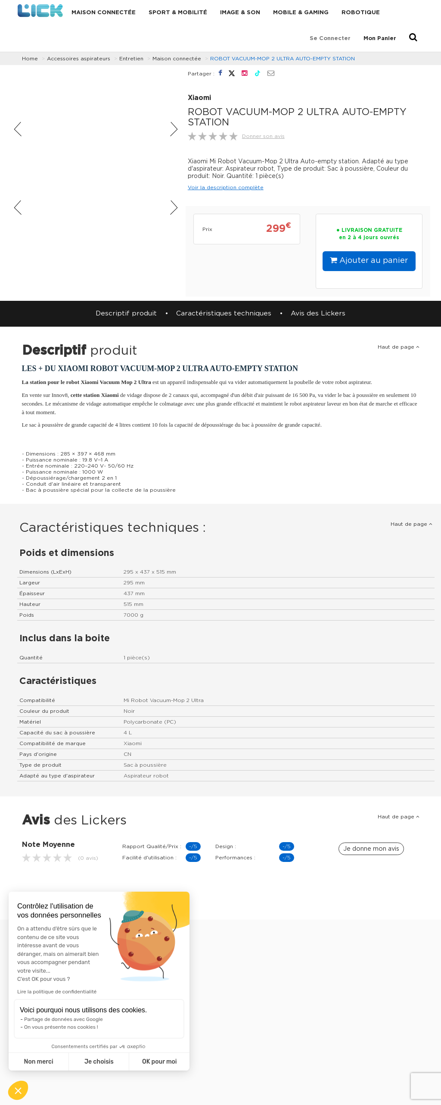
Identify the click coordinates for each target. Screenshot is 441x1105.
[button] (18, 1090)
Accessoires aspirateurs (78, 58)
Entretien (131, 58)
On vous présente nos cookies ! (61, 1027)
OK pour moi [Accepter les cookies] (159, 1061)
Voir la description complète (226, 187)
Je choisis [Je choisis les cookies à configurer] (99, 1061)
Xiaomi (199, 98)
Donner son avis (263, 136)
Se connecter (330, 38)
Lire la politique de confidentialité (56, 992)
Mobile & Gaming (301, 13)
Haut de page (398, 347)
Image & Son (240, 13)
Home (30, 58)
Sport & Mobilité (178, 13)
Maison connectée (103, 13)
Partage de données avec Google (63, 1019)
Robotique (361, 13)
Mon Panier (379, 38)
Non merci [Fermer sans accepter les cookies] (38, 1061)
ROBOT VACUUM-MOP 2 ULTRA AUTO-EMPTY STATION (282, 58)
